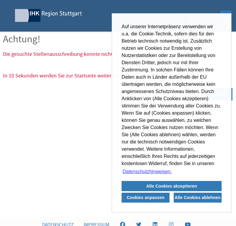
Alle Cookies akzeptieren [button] (171, 186)
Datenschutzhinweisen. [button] (147, 171)
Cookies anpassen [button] (145, 197)
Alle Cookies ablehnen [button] (198, 197)
